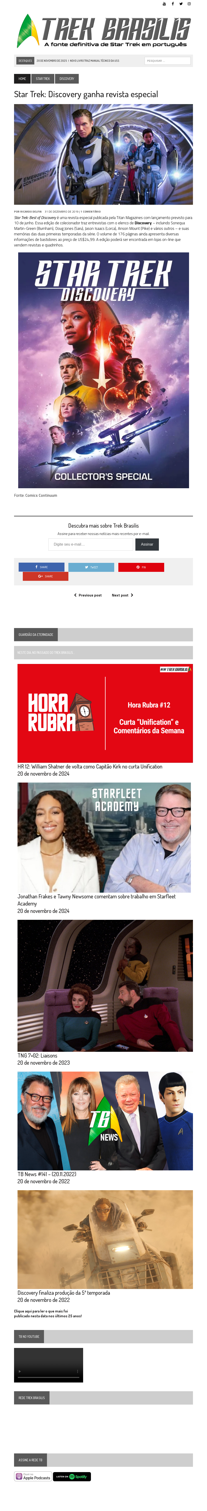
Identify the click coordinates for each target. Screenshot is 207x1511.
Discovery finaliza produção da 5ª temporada (63, 1283)
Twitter (170, 1506)
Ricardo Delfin (31, 211)
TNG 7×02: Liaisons (37, 1046)
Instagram (186, 1506)
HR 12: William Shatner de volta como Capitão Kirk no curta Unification (89, 757)
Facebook (155, 1506)
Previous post (88, 586)
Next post (122, 586)
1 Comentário (91, 211)
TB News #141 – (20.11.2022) (46, 1164)
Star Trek (43, 79)
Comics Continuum (41, 495)
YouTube (138, 1506)
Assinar (147, 544)
